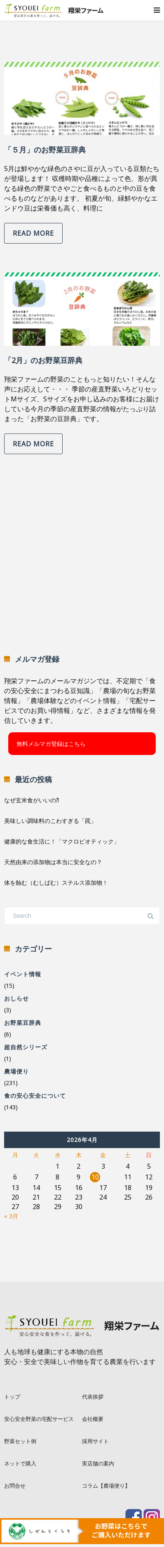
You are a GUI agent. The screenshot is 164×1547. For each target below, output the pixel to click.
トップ (12, 1396)
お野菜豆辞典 (22, 1023)
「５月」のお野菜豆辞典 (45, 150)
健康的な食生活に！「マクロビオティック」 (61, 841)
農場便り (16, 1071)
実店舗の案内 (98, 1463)
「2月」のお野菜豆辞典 (43, 360)
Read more (33, 233)
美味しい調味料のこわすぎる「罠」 (50, 821)
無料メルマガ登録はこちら (51, 744)
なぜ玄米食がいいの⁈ (31, 800)
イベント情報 (22, 974)
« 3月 (11, 1216)
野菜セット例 (20, 1441)
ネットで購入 (20, 1463)
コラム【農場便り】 (106, 1485)
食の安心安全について (35, 1095)
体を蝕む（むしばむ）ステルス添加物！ (56, 882)
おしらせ (16, 998)
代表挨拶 (92, 1396)
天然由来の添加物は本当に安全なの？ (53, 862)
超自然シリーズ (25, 1047)
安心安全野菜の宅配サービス (39, 1419)
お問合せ (15, 1485)
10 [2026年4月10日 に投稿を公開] (95, 1176)
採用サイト (95, 1441)
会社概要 (92, 1419)
